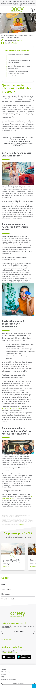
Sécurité (3, 669)
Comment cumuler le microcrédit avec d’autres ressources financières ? (18, 74)
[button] (34, 686)
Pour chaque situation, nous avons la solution (17, 36)
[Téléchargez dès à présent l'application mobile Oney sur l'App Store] (8, 657)
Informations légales (6, 672)
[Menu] (2, 10)
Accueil (3, 35)
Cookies (3, 674)
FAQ (2, 676)
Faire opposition (17, 631)
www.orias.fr (22, 524)
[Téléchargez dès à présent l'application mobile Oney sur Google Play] (24, 657)
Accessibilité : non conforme (8, 679)
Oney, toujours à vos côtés (15, 35)
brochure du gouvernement (11, 408)
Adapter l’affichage (18, 683)
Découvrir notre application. (10, 652)
